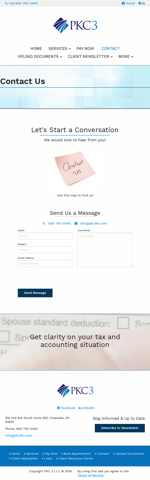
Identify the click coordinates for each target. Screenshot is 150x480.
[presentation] (44, 278)
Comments (84, 230)
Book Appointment (77, 453)
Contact (111, 48)
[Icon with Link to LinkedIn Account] (143, 3)
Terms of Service (90, 475)
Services (58, 48)
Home (36, 48)
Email (128, 3)
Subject (22, 244)
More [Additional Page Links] (124, 56)
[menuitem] (36, 48)
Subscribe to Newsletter (119, 428)
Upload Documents (38, 56)
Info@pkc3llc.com (90, 223)
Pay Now (85, 48)
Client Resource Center (75, 458)
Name (21, 230)
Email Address (26, 258)
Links (48, 458)
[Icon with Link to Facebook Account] (140, 3)
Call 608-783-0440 (21, 3)
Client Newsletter (88, 56)
